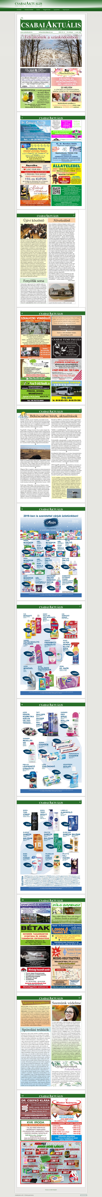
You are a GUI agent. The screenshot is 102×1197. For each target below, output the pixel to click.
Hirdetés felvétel (29, 9)
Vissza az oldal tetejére (51, 1190)
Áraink (38, 9)
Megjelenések (46, 9)
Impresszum (66, 9)
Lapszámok (56, 9)
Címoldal (19, 9)
